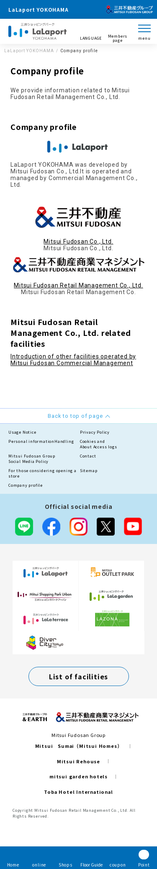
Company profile (25, 485)
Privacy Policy (95, 432)
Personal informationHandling (41, 441)
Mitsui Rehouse (78, 761)
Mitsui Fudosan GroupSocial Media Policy (31, 459)
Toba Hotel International (78, 791)
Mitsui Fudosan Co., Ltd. (78, 241)
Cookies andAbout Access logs (98, 444)
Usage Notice (22, 432)
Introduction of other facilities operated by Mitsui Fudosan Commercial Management (73, 359)
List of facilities (78, 676)
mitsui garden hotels (78, 776)
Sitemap (89, 470)
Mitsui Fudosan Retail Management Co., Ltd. (78, 285)
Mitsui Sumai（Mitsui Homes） (78, 745)
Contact (88, 456)
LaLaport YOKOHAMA (29, 50)
